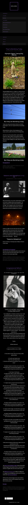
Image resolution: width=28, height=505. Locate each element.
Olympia (10, 167)
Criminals (23, 260)
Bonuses (10, 260)
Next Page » (9, 498)
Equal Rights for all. (20, 489)
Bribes (17, 260)
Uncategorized (5, 490)
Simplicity (13, 167)
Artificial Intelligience (11, 259)
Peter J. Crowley (14, 6)
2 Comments (20, 178)
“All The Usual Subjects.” (12, 474)
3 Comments (20, 50)
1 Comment (20, 269)
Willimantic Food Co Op (9, 471)
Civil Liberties (11, 489)
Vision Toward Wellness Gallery (11, 465)
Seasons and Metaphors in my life (14, 176)
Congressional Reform (14, 268)
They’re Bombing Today (14, 49)
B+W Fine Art (18, 259)
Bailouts (4, 489)
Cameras (19, 260)
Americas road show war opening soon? (14, 165)
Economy (15, 489)
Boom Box (13, 260)
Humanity (6, 167)
